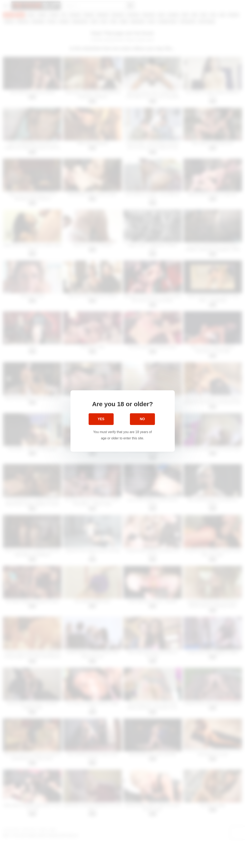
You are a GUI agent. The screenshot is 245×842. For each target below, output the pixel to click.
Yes (101, 419)
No (142, 419)
